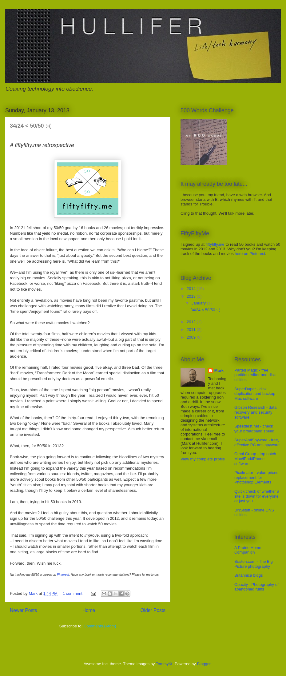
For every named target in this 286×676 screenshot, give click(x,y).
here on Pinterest (250, 253)
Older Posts (153, 610)
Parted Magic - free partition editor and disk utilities (255, 375)
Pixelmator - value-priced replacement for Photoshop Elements (256, 477)
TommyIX (164, 664)
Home (88, 610)
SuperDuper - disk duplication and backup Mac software (254, 394)
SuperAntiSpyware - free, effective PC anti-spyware (257, 442)
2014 (192, 288)
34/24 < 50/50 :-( (30, 126)
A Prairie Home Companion (247, 550)
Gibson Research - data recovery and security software (255, 412)
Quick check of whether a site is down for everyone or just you (256, 496)
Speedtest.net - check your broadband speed (254, 428)
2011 (192, 329)
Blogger (203, 664)
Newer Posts (23, 610)
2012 (192, 322)
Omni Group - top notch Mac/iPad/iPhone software (255, 458)
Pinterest (63, 574)
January (199, 303)
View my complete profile (203, 459)
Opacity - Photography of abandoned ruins (256, 587)
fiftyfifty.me (215, 244)
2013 (192, 296)
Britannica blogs (248, 575)
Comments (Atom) (100, 626)
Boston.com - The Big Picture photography (253, 564)
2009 (192, 337)
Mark (219, 370)
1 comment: (74, 593)
